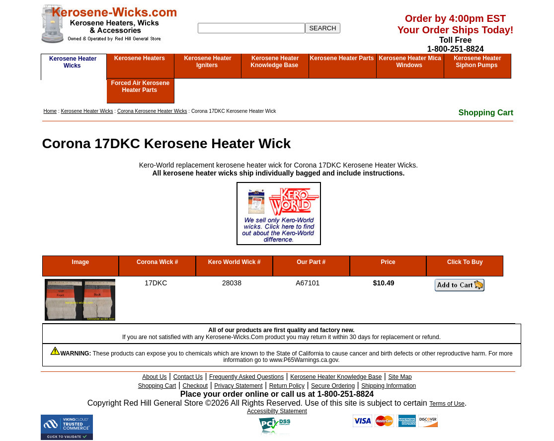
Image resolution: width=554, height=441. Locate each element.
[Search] (251, 28)
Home (50, 111)
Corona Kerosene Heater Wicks (152, 111)
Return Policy (287, 385)
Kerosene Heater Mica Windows (410, 62)
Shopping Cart (486, 112)
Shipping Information (388, 385)
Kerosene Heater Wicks (72, 62)
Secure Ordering (333, 385)
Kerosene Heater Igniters (207, 62)
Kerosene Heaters (139, 58)
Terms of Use (447, 403)
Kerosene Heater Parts (342, 58)
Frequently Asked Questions (246, 376)
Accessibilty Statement (277, 411)
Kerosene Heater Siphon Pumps (477, 62)
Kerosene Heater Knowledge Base (274, 62)
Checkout (195, 385)
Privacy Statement (238, 385)
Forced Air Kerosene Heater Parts (140, 86)
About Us (154, 376)
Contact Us (188, 376)
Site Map (399, 376)
